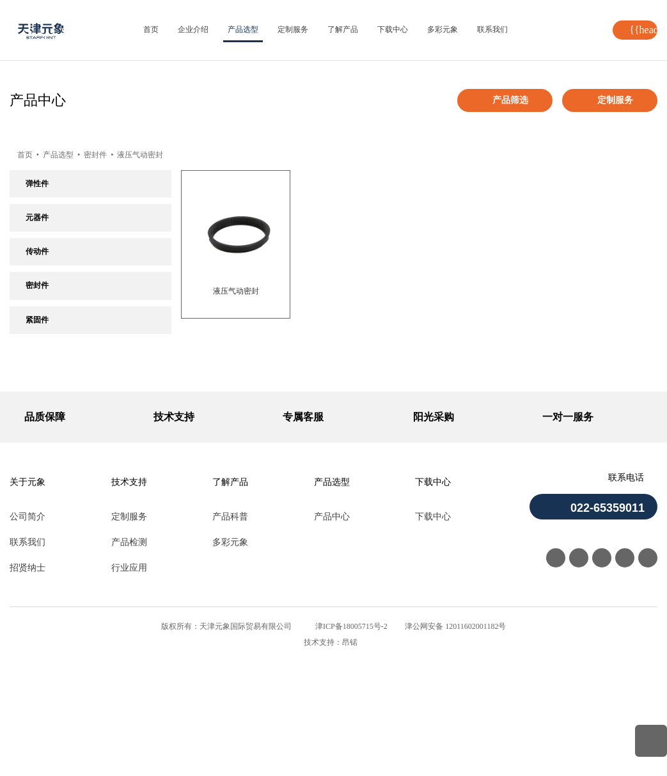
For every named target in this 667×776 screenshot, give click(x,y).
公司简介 (27, 631)
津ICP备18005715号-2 (351, 740)
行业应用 (129, 682)
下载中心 (392, 29)
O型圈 (36, 311)
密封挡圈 (41, 392)
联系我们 (492, 29)
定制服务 (293, 29)
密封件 (101, 154)
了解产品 (342, 29)
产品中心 (332, 631)
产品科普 (230, 631)
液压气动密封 (147, 154)
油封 (33, 338)
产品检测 (129, 656)
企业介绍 (193, 29)
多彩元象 (442, 29)
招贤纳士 (27, 682)
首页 (151, 29)
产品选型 (243, 29)
